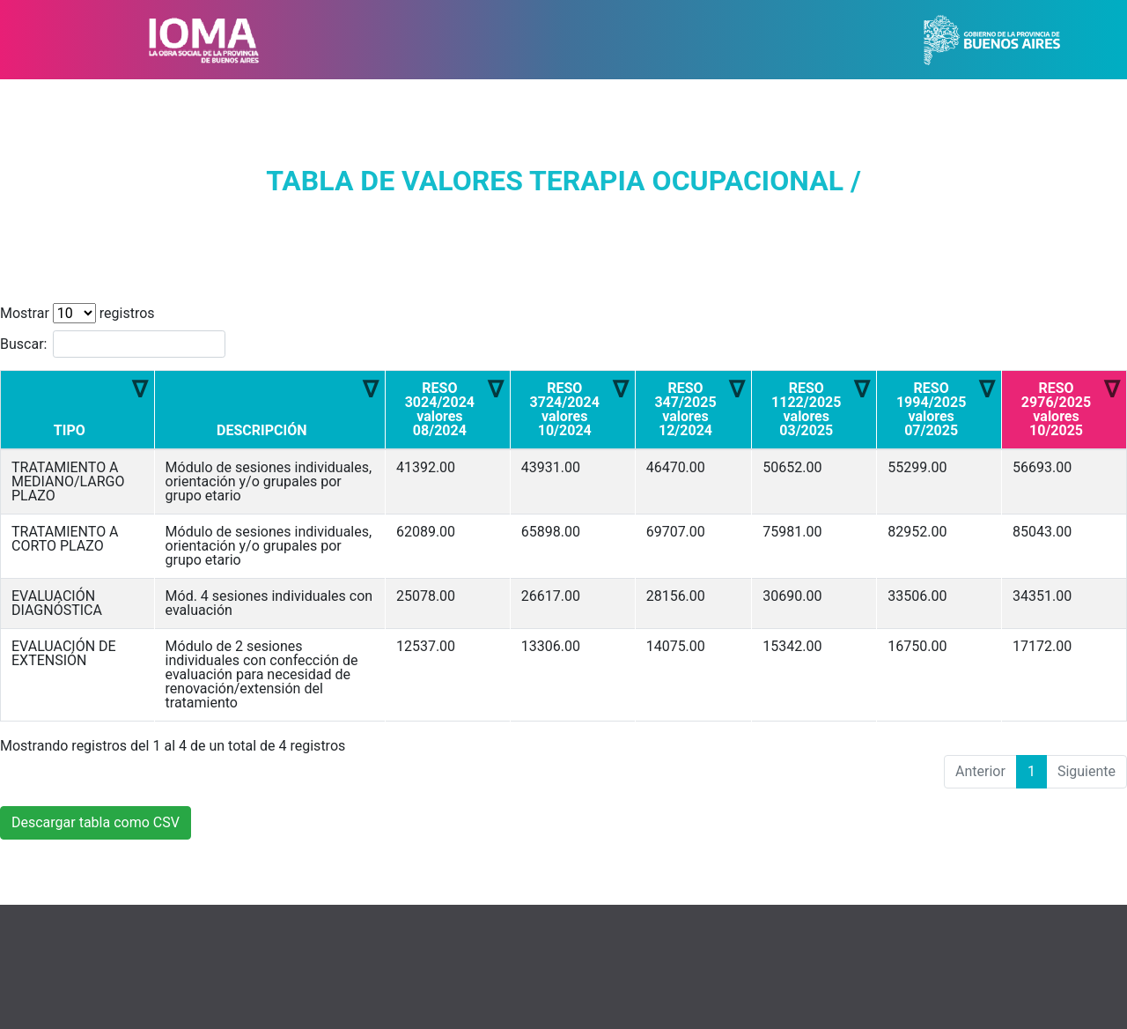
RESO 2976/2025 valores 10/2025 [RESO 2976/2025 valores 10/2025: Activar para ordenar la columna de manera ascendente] (1056, 409)
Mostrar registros (77, 313)
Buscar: (112, 344)
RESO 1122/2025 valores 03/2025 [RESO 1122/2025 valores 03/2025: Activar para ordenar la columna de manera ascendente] (806, 409)
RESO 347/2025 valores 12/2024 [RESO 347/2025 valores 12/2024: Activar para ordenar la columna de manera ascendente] (685, 409)
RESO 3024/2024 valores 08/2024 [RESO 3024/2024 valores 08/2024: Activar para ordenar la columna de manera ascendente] (440, 409)
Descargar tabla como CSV (95, 822)
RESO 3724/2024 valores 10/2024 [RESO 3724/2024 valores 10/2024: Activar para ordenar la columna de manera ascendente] (565, 409)
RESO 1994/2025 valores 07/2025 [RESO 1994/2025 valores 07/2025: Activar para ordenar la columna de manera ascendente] (931, 409)
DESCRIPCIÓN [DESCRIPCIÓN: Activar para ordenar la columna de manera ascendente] (261, 430)
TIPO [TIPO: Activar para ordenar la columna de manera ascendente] (69, 430)
